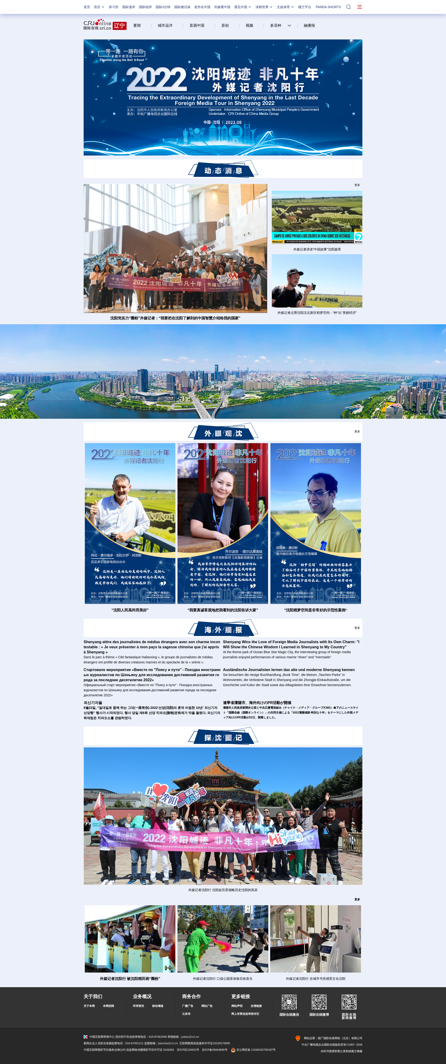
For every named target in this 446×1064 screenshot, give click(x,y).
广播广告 (187, 1006)
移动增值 (157, 1006)
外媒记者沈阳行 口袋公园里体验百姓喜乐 (223, 978)
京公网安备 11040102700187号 (252, 1049)
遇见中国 (243, 7)
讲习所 (113, 7)
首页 (87, 7)
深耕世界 (264, 7)
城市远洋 (165, 25)
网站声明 (237, 1006)
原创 (225, 25)
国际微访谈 (182, 7)
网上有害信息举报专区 (245, 1013)
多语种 (275, 25)
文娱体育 (286, 7)
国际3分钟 (163, 7)
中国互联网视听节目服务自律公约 (104, 1049)
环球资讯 (138, 1006)
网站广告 (207, 1006)
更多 (357, 185)
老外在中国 (202, 7)
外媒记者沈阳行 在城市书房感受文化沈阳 (315, 978)
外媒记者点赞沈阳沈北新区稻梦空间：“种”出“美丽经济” (317, 313)
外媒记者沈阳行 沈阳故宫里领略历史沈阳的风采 (223, 890)
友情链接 (256, 1006)
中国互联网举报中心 (99, 1036)
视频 (249, 25)
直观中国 (197, 25)
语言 (99, 7)
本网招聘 (108, 1006)
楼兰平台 (304, 7)
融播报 (309, 25)
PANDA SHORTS (328, 7)
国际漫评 (128, 7)
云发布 (186, 1013)
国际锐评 (145, 7)
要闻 (137, 25)
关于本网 (89, 1006)
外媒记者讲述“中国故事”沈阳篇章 (317, 249)
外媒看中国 (222, 7)
